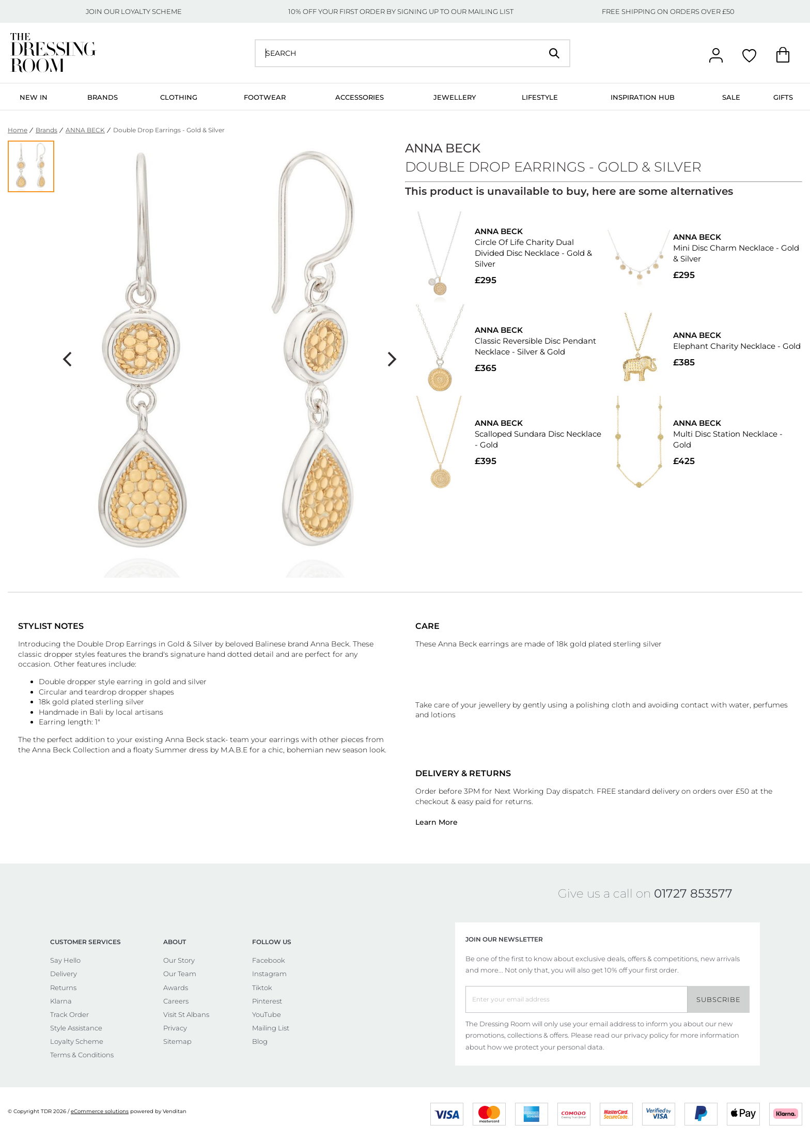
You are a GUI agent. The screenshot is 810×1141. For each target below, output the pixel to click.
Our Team (179, 973)
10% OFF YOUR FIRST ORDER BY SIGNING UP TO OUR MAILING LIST (400, 11)
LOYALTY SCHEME (151, 11)
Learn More (436, 822)
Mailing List (270, 1028)
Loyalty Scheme (76, 1041)
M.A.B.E (234, 749)
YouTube (266, 1014)
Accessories (359, 97)
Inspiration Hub (643, 97)
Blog (260, 1041)
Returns (63, 987)
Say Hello (65, 960)
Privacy (175, 1028)
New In (34, 97)
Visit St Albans (186, 1014)
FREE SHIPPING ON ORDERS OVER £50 (668, 11)
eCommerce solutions (100, 1111)
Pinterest (267, 1001)
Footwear (265, 97)
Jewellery (454, 97)
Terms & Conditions (82, 1055)
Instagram (269, 973)
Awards (175, 987)
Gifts (783, 97)
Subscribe (718, 999)
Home (17, 130)
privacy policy (646, 1035)
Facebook (268, 960)
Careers (176, 1001)
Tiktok (262, 987)
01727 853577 (693, 893)
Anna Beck (51, 749)
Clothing (178, 97)
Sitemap (177, 1041)
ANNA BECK (85, 130)
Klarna (61, 1001)
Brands (102, 97)
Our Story (179, 960)
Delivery (63, 973)
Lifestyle (540, 97)
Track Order (69, 1014)
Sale (731, 97)
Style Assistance (76, 1028)
